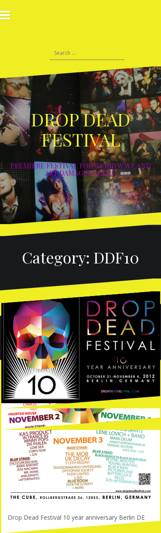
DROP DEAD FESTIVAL (80, 129)
